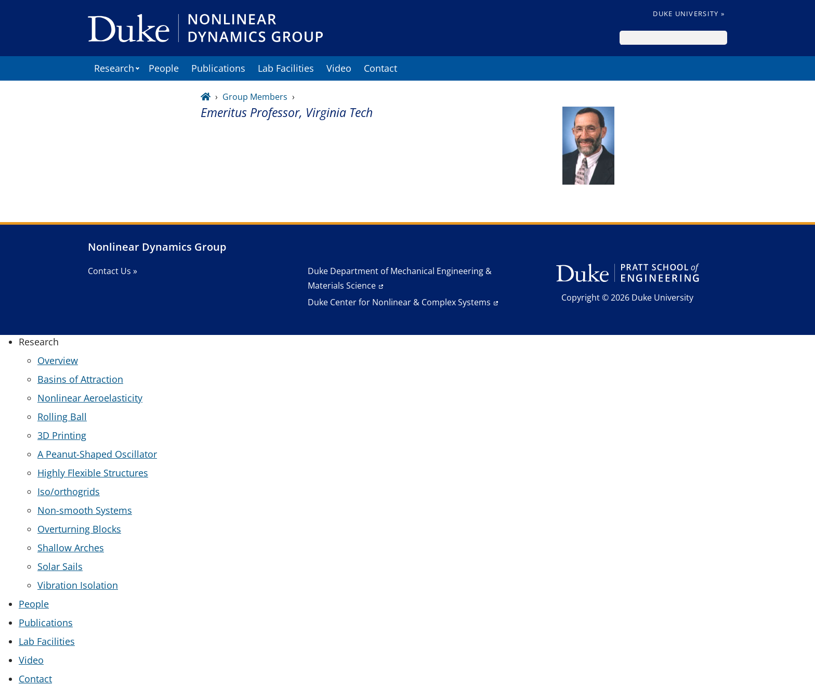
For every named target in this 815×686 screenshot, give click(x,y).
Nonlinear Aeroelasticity (89, 398)
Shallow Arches (70, 547)
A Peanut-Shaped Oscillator (97, 454)
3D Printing (61, 435)
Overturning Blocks (79, 529)
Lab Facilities (286, 68)
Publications (218, 68)
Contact (380, 68)
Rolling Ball (62, 416)
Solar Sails (60, 566)
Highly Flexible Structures (92, 473)
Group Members (254, 96)
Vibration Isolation (77, 585)
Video (338, 68)
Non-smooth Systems (84, 510)
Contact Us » (112, 271)
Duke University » (689, 13)
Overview (57, 360)
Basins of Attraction (80, 379)
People (164, 68)
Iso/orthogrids (68, 491)
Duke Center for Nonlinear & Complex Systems (399, 302)
